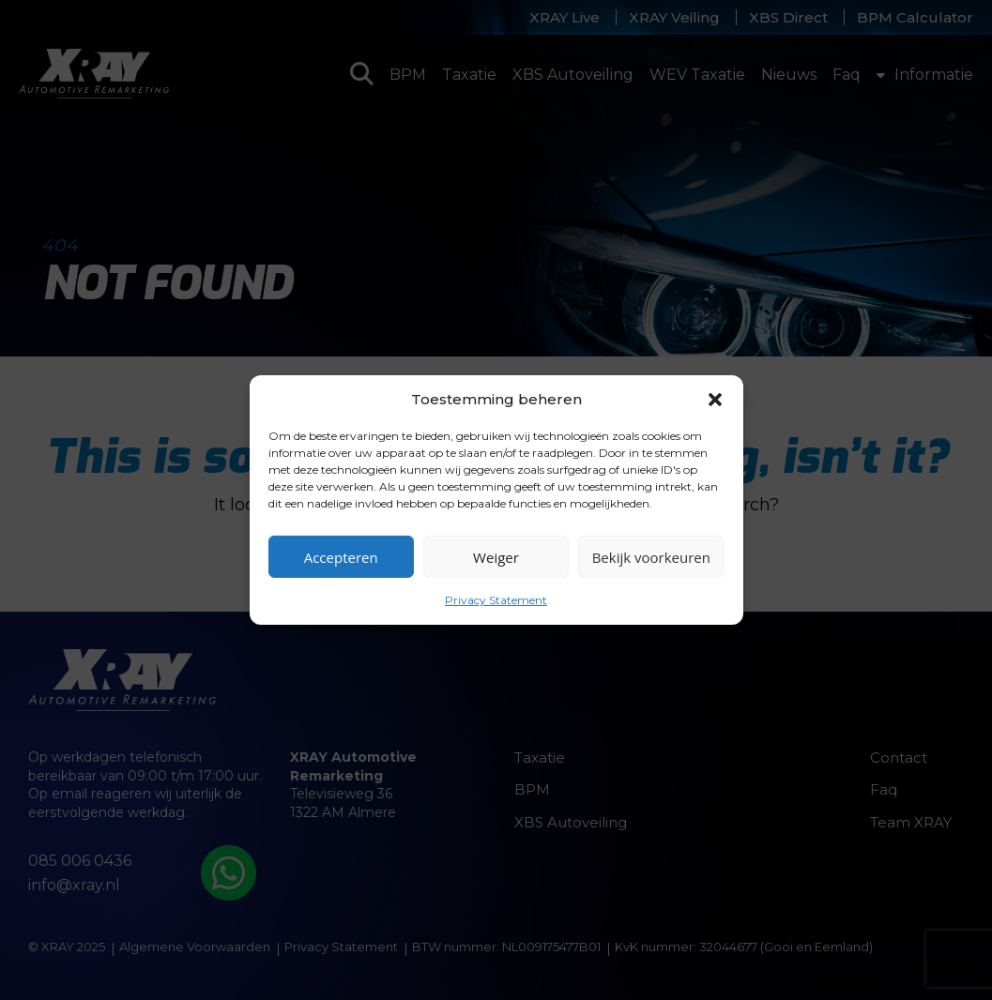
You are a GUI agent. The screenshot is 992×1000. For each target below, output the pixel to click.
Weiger (496, 556)
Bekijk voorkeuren (651, 556)
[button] (715, 398)
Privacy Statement (496, 600)
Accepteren (341, 556)
